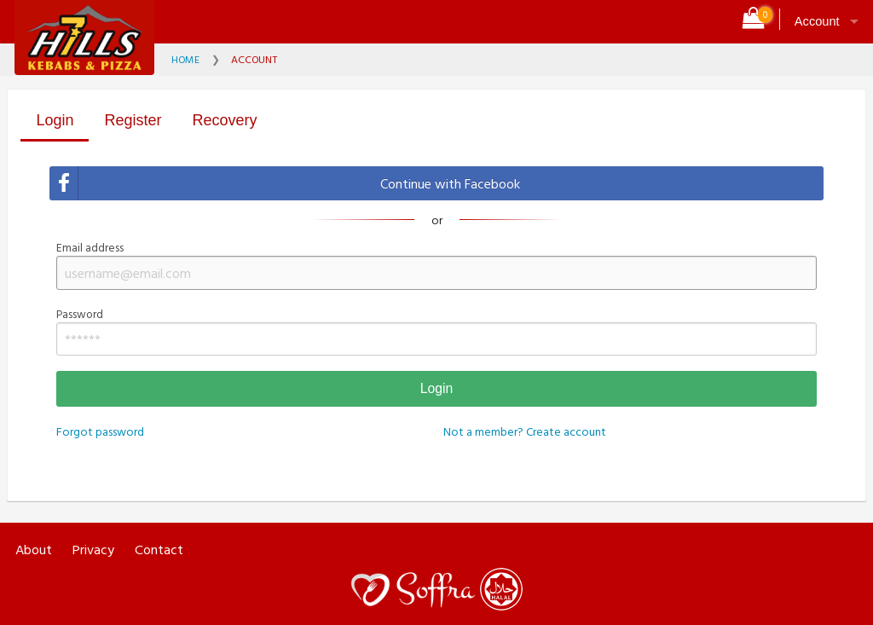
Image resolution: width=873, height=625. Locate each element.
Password (436, 330)
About (33, 549)
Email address (436, 264)
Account (817, 21)
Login (54, 120)
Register (132, 120)
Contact (159, 549)
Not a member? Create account (524, 431)
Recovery (225, 120)
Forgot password (100, 431)
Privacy (93, 549)
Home (185, 59)
